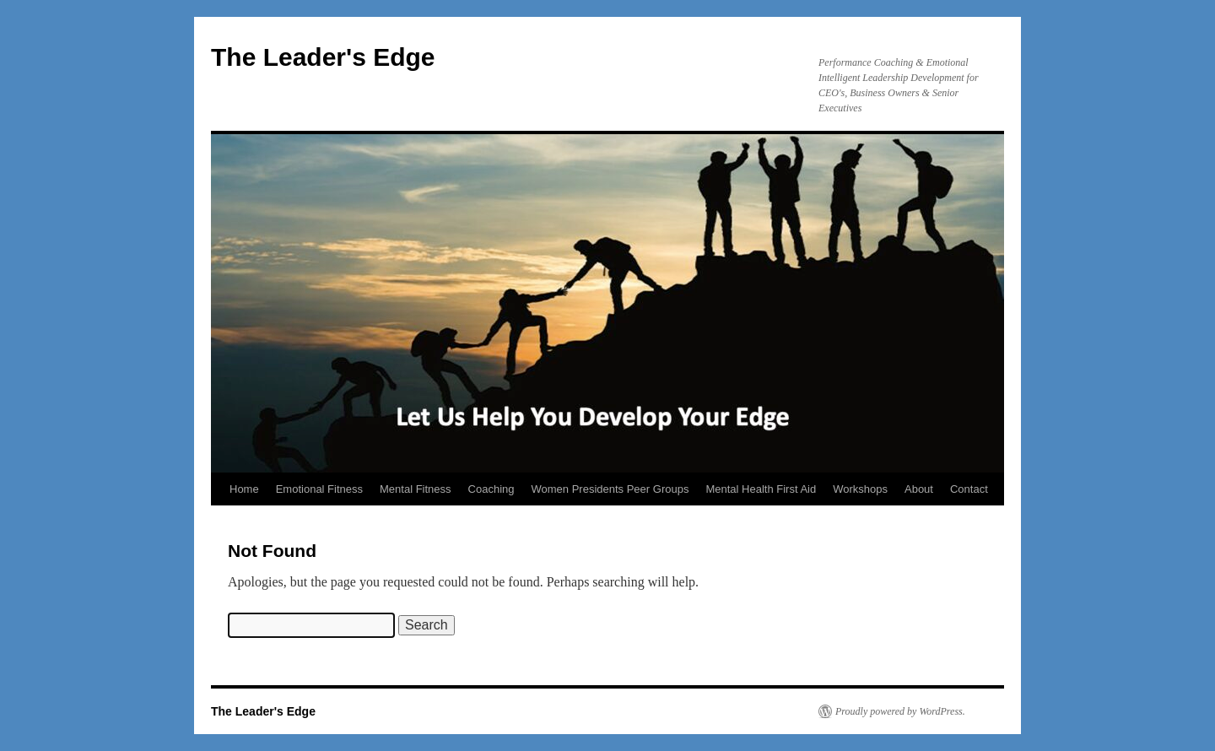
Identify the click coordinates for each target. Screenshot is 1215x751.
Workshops (860, 489)
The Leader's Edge (323, 57)
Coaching (491, 489)
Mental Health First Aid (760, 489)
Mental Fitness (415, 489)
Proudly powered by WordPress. (900, 711)
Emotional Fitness (319, 489)
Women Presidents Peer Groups (610, 489)
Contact (969, 489)
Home (244, 489)
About (918, 489)
